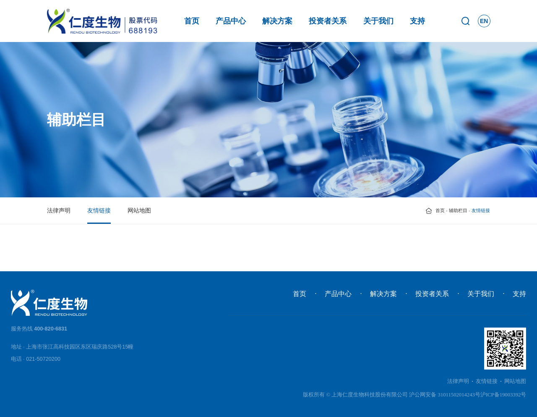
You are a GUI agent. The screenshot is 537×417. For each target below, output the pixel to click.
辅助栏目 (458, 210)
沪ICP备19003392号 (503, 395)
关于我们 (378, 21)
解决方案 (277, 21)
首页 (191, 21)
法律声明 (58, 210)
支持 (417, 21)
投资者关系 (328, 21)
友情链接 (99, 210)
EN (484, 21)
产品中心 (231, 21)
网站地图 (139, 210)
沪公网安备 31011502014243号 (444, 395)
